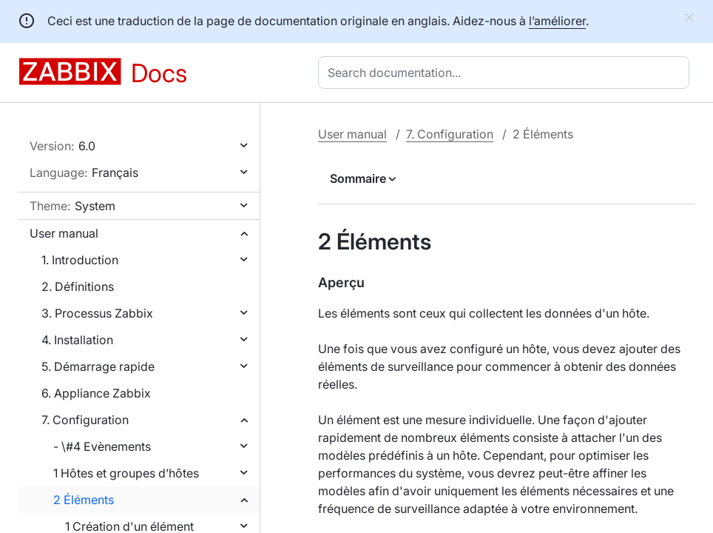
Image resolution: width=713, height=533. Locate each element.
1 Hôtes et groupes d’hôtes (126, 473)
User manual (64, 233)
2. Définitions (77, 286)
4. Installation (77, 339)
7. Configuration (85, 419)
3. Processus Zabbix (97, 313)
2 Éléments (83, 499)
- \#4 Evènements (102, 446)
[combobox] (506, 72)
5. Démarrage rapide (98, 366)
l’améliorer (557, 20)
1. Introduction (79, 259)
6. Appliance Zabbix (96, 393)
